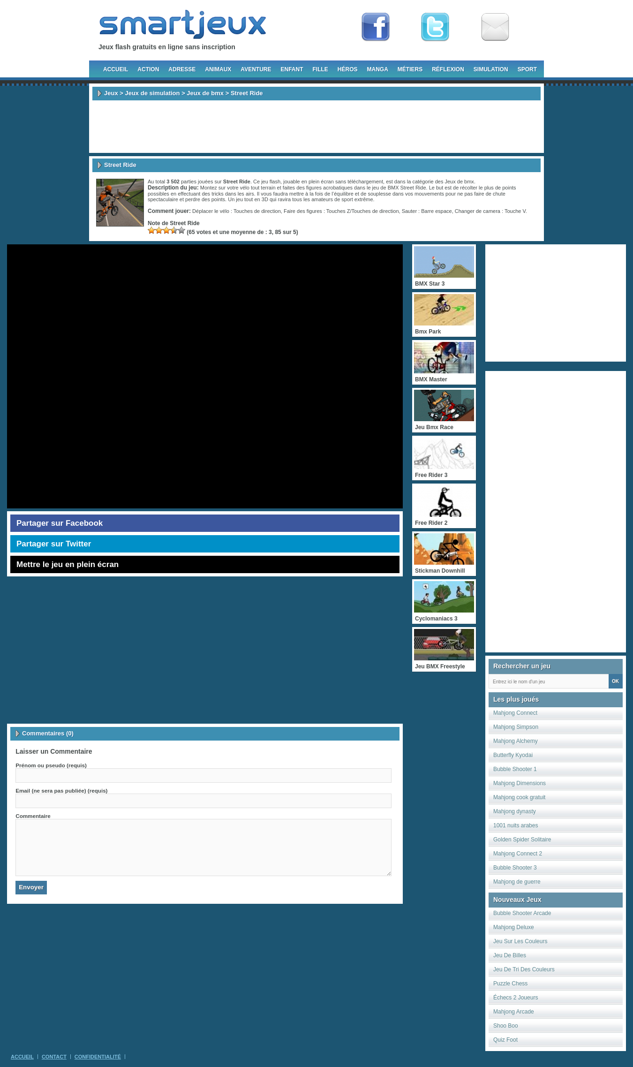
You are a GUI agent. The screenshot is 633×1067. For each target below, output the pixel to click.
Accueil (115, 69)
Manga (377, 69)
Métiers (410, 69)
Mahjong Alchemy (515, 741)
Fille (320, 69)
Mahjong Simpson (515, 727)
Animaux (218, 69)
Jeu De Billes (509, 955)
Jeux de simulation (152, 93)
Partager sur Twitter (53, 543)
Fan (376, 27)
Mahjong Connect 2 (517, 853)
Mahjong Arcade (513, 1011)
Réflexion (448, 69)
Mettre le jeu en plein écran (67, 564)
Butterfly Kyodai (513, 755)
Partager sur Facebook (59, 523)
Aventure (256, 69)
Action (148, 69)
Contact (54, 1056)
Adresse (182, 69)
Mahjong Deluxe (513, 927)
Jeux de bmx (205, 93)
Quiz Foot (505, 1040)
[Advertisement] (316, 127)
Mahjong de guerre (517, 881)
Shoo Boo (505, 1025)
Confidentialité (98, 1056)
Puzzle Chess (510, 983)
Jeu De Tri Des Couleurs (524, 969)
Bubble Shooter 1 (515, 769)
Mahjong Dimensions (519, 783)
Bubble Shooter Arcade (522, 913)
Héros (348, 69)
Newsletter (495, 27)
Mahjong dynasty (514, 811)
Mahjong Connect (515, 713)
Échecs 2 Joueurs (515, 997)
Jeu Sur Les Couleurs (520, 941)
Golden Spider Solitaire (522, 839)
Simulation (491, 69)
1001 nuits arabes (515, 825)
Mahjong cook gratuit (519, 797)
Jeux (111, 93)
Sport (527, 69)
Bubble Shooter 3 (515, 867)
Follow (435, 27)
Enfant (291, 69)
